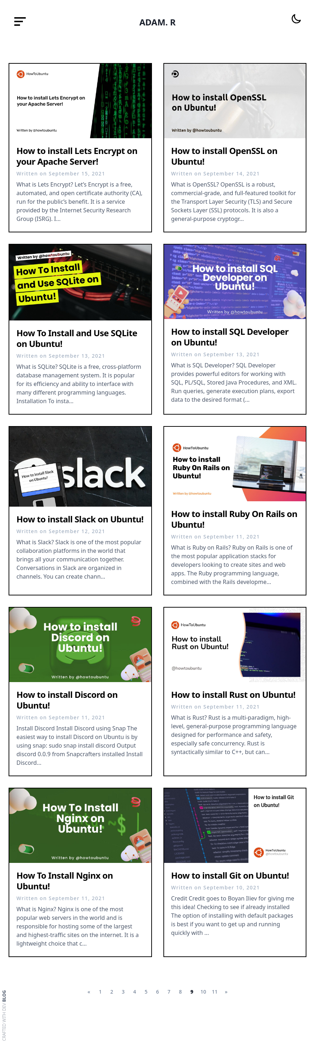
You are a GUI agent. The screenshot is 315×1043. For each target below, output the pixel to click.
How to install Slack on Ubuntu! (79, 519)
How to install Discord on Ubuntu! (67, 700)
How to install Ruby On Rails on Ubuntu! (234, 519)
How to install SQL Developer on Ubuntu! (230, 336)
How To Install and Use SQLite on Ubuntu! (76, 338)
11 (214, 991)
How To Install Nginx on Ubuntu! (64, 880)
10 (203, 991)
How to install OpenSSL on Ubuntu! (224, 156)
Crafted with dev (4, 1015)
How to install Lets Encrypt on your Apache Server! (76, 156)
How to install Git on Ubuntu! (230, 875)
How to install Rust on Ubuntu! (233, 694)
